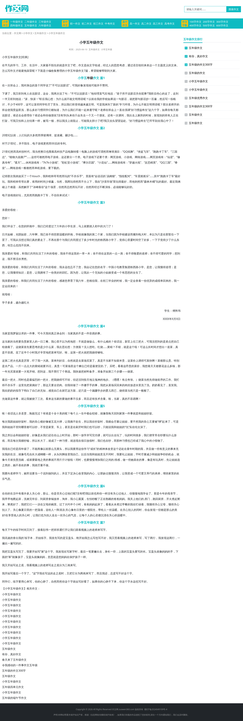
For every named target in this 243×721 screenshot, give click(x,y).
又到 (29, 530)
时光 (94, 240)
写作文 (11, 71)
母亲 (170, 493)
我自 (73, 454)
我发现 (162, 538)
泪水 (18, 259)
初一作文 (75, 23)
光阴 (18, 234)
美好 (56, 272)
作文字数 (184, 23)
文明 (75, 99)
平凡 (7, 65)
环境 (127, 104)
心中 (166, 121)
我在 (97, 181)
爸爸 (116, 499)
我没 (64, 121)
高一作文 (135, 23)
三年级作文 (45, 21)
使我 (10, 110)
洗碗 (21, 460)
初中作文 (65, 23)
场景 (53, 187)
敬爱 (136, 253)
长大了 (41, 441)
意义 (165, 65)
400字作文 (195, 25)
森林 (146, 181)
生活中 (33, 65)
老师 (171, 104)
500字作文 (209, 25)
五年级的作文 (195, 73)
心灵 (95, 515)
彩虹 (64, 162)
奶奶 (154, 385)
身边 (29, 85)
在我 (97, 99)
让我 (157, 267)
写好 (59, 352)
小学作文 (5, 23)
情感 (117, 460)
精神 (102, 449)
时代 (27, 151)
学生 (167, 311)
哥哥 (56, 176)
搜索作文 (234, 9)
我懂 (13, 272)
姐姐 (144, 413)
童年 (129, 449)
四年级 (22, 449)
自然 (70, 360)
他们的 (140, 499)
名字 (103, 267)
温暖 (62, 234)
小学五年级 (106, 49)
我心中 (145, 441)
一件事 (31, 333)
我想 (145, 366)
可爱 (161, 253)
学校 (105, 99)
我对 (24, 85)
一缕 (87, 510)
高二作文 (146, 23)
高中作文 (124, 23)
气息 (7, 479)
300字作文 (222, 21)
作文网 (17, 33)
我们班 (71, 104)
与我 (64, 240)
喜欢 (136, 460)
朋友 (54, 115)
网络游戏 (140, 157)
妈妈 (122, 499)
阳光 (92, 510)
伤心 (159, 93)
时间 (43, 181)
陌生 (54, 65)
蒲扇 (40, 510)
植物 (12, 157)
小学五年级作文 (11, 594)
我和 (45, 176)
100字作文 (195, 21)
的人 (56, 473)
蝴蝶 (43, 454)
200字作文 (209, 21)
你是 (54, 493)
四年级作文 (16, 25)
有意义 (164, 449)
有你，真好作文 (11, 654)
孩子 (20, 557)
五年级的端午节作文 (14, 698)
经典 (24, 57)
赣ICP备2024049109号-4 (155, 709)
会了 (148, 493)
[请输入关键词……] (205, 9)
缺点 (105, 473)
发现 (86, 85)
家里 (29, 341)
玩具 (158, 460)
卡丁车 (163, 151)
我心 (47, 99)
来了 (167, 421)
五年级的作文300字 (14, 670)
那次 (165, 104)
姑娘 (108, 272)
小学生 (69, 226)
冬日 (76, 510)
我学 (143, 493)
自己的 (36, 390)
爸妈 (89, 504)
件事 (130, 413)
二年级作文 (30, 21)
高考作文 (169, 23)
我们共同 (30, 253)
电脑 (70, 151)
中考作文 (110, 23)
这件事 (14, 399)
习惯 (40, 110)
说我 (111, 427)
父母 (45, 504)
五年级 (11, 57)
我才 (37, 352)
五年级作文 (30, 25)
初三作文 (98, 23)
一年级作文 (16, 21)
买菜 (89, 360)
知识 (21, 272)
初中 (97, 226)
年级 (90, 78)
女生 (135, 272)
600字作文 (222, 25)
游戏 (40, 143)
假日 (84, 441)
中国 (111, 267)
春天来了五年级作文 (14, 660)
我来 (105, 104)
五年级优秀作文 (196, 98)
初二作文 (87, 23)
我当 (35, 151)
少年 (89, 240)
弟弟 (157, 473)
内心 (92, 473)
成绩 (157, 281)
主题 (160, 65)
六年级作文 (45, 25)
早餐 (124, 504)
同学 (43, 85)
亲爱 (4, 210)
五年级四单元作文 (13, 687)
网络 (114, 162)
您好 (4, 218)
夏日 (24, 510)
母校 (13, 210)
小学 (4, 57)
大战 (17, 157)
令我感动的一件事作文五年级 (19, 665)
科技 (21, 151)
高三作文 (158, 23)
